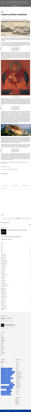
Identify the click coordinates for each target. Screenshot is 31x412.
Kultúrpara (18, 218)
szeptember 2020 (19, 376)
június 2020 (18, 380)
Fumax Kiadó (3, 271)
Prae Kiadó (2, 303)
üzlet (2, 354)
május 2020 (18, 382)
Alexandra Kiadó (3, 257)
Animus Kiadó (3, 258)
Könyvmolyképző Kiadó (5, 383)
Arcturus (17, 399)
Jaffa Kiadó (2, 278)
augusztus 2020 (18, 377)
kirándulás (2, 337)
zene (1, 351)
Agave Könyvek (3, 255)
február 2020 (18, 386)
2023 (2, 249)
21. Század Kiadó (3, 254)
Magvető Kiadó (3, 289)
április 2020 (18, 383)
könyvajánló (3, 340)
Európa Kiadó (3, 269)
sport (2, 345)
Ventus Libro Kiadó (4, 306)
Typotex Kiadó (3, 305)
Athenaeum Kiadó (3, 260)
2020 (2, 244)
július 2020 (18, 379)
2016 (17, 394)
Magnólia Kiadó (3, 288)
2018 (17, 391)
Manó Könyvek (3, 291)
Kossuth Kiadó (3, 283)
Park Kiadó (2, 299)
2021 (2, 246)
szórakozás (2, 346)
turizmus (2, 349)
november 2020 (18, 373)
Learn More (14, 5)
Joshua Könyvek (3, 280)
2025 (2, 252)
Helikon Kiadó (3, 277)
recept (2, 343)
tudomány (2, 348)
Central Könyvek (3, 266)
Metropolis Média (9, 388)
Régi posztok (3, 361)
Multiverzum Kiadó (4, 297)
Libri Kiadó (2, 286)
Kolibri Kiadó (3, 381)
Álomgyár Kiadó (3, 308)
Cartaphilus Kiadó (11, 373)
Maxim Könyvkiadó (4, 292)
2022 (17, 367)
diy (1, 334)
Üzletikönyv (9, 394)
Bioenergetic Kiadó (4, 263)
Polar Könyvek (3, 302)
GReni (17, 402)
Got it (18, 5)
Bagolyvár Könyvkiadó (4, 261)
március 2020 (18, 385)
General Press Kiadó (4, 274)
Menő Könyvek (3, 294)
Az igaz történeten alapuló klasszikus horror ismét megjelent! (10, 325)
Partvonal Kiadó (3, 300)
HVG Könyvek (3, 275)
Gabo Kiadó (3, 272)
